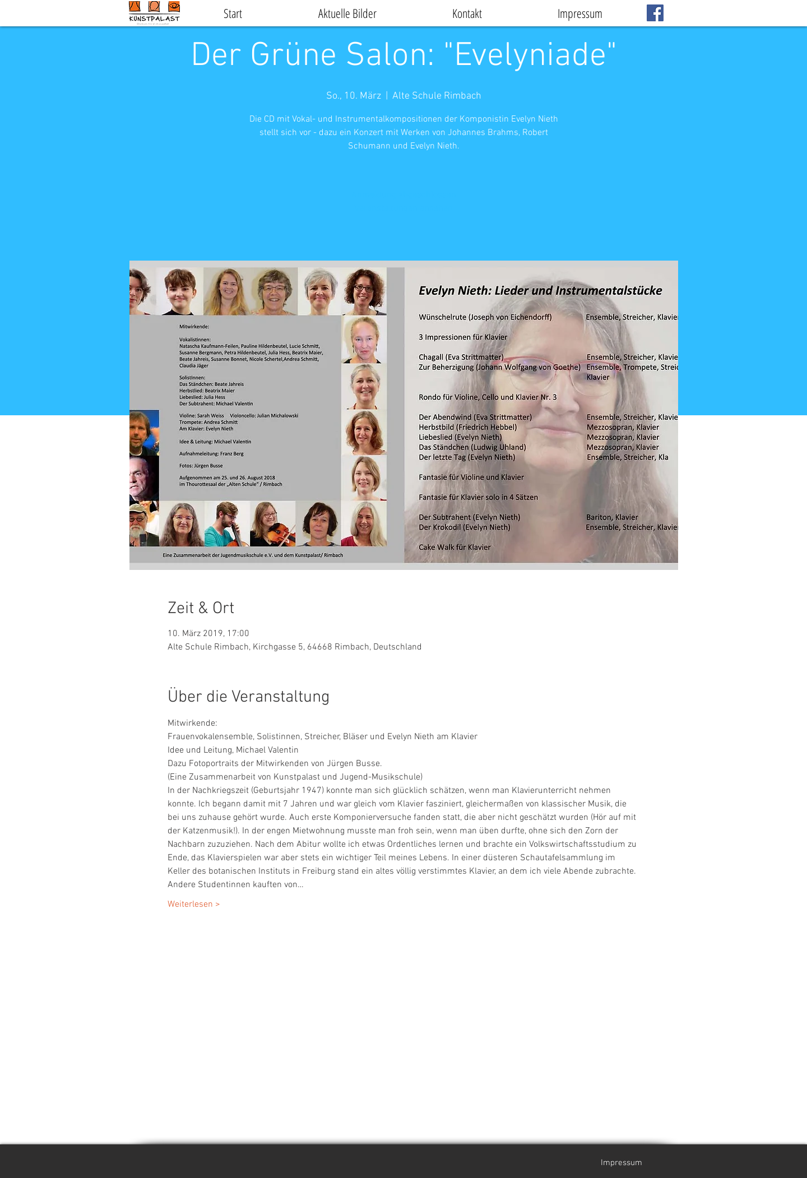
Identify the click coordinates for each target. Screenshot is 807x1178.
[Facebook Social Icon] (655, 12)
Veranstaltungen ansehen (403, 208)
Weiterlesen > (194, 904)
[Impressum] (621, 1163)
